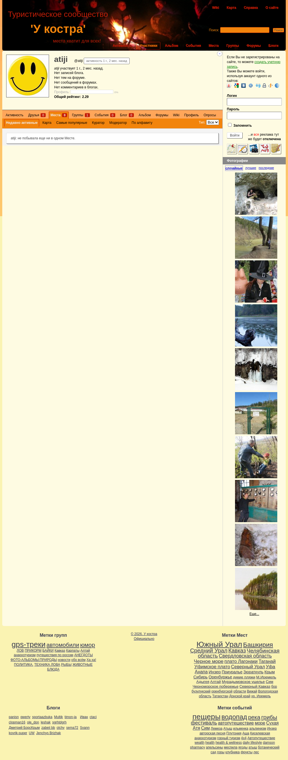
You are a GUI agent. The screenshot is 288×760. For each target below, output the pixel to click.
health (210, 743)
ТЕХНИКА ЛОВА (47, 665)
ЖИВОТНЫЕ (82, 665)
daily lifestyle (252, 743)
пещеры (206, 716)
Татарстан (220, 696)
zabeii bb (48, 728)
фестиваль (204, 723)
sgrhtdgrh (59, 722)
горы (220, 752)
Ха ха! (91, 660)
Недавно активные (21, 123)
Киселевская (260, 733)
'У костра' (58, 28)
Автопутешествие (261, 738)
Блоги (273, 46)
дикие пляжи (244, 677)
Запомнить (240, 125)
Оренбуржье (220, 677)
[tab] (235, 168)
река (254, 717)
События (193, 46)
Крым (269, 672)
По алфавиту (142, 123)
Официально (144, 639)
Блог (127, 115)
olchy (61, 728)
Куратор (98, 123)
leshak (45, 722)
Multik (58, 717)
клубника (232, 752)
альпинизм (257, 728)
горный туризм (228, 738)
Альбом (171, 46)
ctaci (93, 717)
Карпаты (72, 650)
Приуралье (232, 672)
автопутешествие (236, 723)
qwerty (25, 717)
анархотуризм (25, 655)
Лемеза (216, 728)
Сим (269, 681)
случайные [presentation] (234, 168)
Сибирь (200, 677)
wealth (200, 743)
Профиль (191, 115)
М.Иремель (266, 677)
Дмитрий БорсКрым (24, 728)
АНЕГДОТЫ (83, 655)
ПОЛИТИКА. (24, 665)
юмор (87, 644)
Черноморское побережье (215, 686)
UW (31, 733)
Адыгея (202, 681)
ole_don (33, 722)
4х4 (243, 738)
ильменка (240, 728)
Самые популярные (71, 123)
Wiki (215, 8)
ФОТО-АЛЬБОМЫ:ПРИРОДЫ (33, 660)
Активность (122, 46)
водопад (234, 717)
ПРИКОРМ (33, 650)
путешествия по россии (55, 655)
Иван (84, 717)
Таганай (267, 661)
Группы (232, 46)
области (239, 691)
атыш (253, 747)
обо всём (78, 660)
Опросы (210, 115)
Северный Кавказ (254, 686)
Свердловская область (245, 656)
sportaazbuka (42, 717)
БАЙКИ (48, 650)
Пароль (254, 113)
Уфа (270, 666)
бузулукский (201, 691)
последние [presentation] (266, 167)
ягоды (243, 747)
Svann (85, 728)
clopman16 (17, 722)
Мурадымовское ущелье (243, 681)
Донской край (239, 696)
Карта (231, 8)
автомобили (62, 644)
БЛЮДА (53, 669)
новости (64, 660)
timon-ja (71, 717)
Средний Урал (208, 650)
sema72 (72, 728)
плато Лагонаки (241, 661)
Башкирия (258, 644)
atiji (61, 59)
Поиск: (214, 30)
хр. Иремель (261, 696)
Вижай (252, 691)
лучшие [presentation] (250, 167)
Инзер (215, 671)
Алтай (85, 650)
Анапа (201, 671)
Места (214, 46)
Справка (251, 8)
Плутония (234, 733)
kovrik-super (18, 733)
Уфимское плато (212, 666)
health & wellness (229, 743)
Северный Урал (248, 666)
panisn (14, 717)
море (260, 723)
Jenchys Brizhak (48, 733)
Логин (254, 100)
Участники (148, 46)
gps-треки (28, 644)
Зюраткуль (253, 672)
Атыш (227, 728)
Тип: (202, 122)
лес (256, 752)
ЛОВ (20, 650)
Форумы (254, 46)
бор (274, 687)
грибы (269, 717)
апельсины (214, 747)
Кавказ (60, 650)
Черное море (208, 661)
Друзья (37, 115)
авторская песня (212, 733)
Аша (245, 733)
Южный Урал (219, 644)
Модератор (118, 123)
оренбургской (221, 691)
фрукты (246, 752)
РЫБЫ (66, 665)
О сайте (271, 8)
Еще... (254, 614)
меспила (231, 747)
